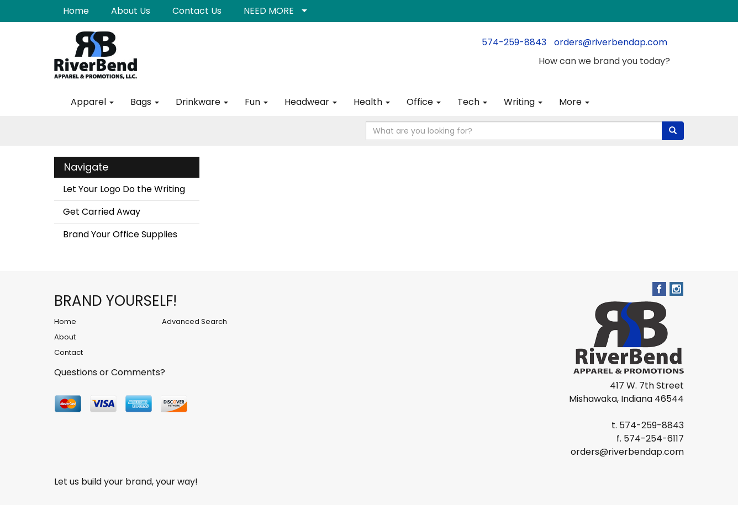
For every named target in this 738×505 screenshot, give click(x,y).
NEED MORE (269, 10)
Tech (472, 101)
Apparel (92, 101)
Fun (256, 101)
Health (372, 101)
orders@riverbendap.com (610, 42)
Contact (68, 352)
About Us (130, 10)
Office (424, 101)
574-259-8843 (514, 42)
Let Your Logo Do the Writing (124, 189)
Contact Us (197, 10)
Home (76, 10)
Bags (144, 101)
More (574, 101)
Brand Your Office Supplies (120, 234)
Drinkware (202, 101)
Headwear (310, 101)
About (65, 337)
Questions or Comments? (109, 372)
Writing (523, 101)
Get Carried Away (101, 211)
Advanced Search (194, 321)
